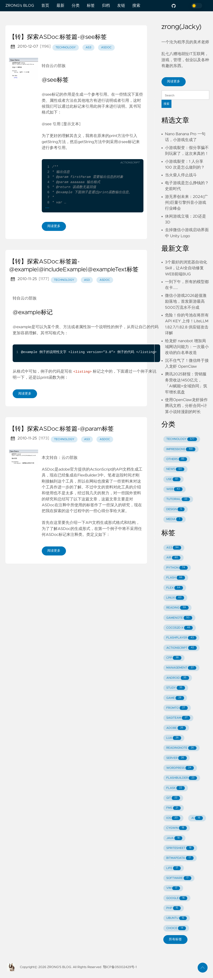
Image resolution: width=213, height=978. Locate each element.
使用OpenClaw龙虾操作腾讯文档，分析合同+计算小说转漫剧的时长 (186, 406)
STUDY (175, 688)
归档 (106, 6)
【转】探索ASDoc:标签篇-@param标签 (61, 429)
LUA (173, 738)
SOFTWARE (178, 878)
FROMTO (177, 708)
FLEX (174, 588)
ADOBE (176, 728)
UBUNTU (176, 918)
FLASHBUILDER (181, 778)
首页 (45, 6)
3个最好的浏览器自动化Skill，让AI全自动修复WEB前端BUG (186, 268)
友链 (121, 6)
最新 (60, 6)
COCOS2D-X (179, 628)
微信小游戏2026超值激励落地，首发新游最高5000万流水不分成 (186, 302)
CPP (173, 658)
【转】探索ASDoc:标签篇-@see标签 (58, 37)
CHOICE (176, 928)
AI (197, 818)
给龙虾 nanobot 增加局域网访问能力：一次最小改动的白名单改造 (187, 347)
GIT (173, 798)
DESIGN (175, 509)
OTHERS (176, 459)
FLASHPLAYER (181, 638)
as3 (88, 47)
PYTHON (177, 568)
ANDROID (177, 678)
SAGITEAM (178, 718)
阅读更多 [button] (173, 81)
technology (66, 47)
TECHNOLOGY (181, 439)
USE (173, 479)
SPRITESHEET (180, 848)
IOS (173, 818)
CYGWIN (176, 828)
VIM (173, 888)
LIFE (173, 868)
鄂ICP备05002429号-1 (120, 967)
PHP (173, 908)
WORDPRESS (180, 768)
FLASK (175, 788)
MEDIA (174, 519)
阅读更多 (54, 226)
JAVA (174, 838)
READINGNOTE (181, 748)
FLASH (175, 578)
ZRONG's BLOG (19, 6)
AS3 (173, 548)
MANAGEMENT (181, 668)
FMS (173, 808)
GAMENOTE (179, 618)
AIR (173, 558)
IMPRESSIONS (180, 449)
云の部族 (58, 66)
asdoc (106, 47)
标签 (91, 6)
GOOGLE (176, 898)
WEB (174, 489)
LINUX (175, 598)
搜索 (136, 6)
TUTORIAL (178, 499)
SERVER (176, 758)
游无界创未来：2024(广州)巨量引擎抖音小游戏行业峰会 (186, 203)
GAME (175, 698)
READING (177, 608)
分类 (76, 6)
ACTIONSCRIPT (181, 648)
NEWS (175, 469)
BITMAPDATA (180, 858)
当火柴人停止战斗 (181, 175)
